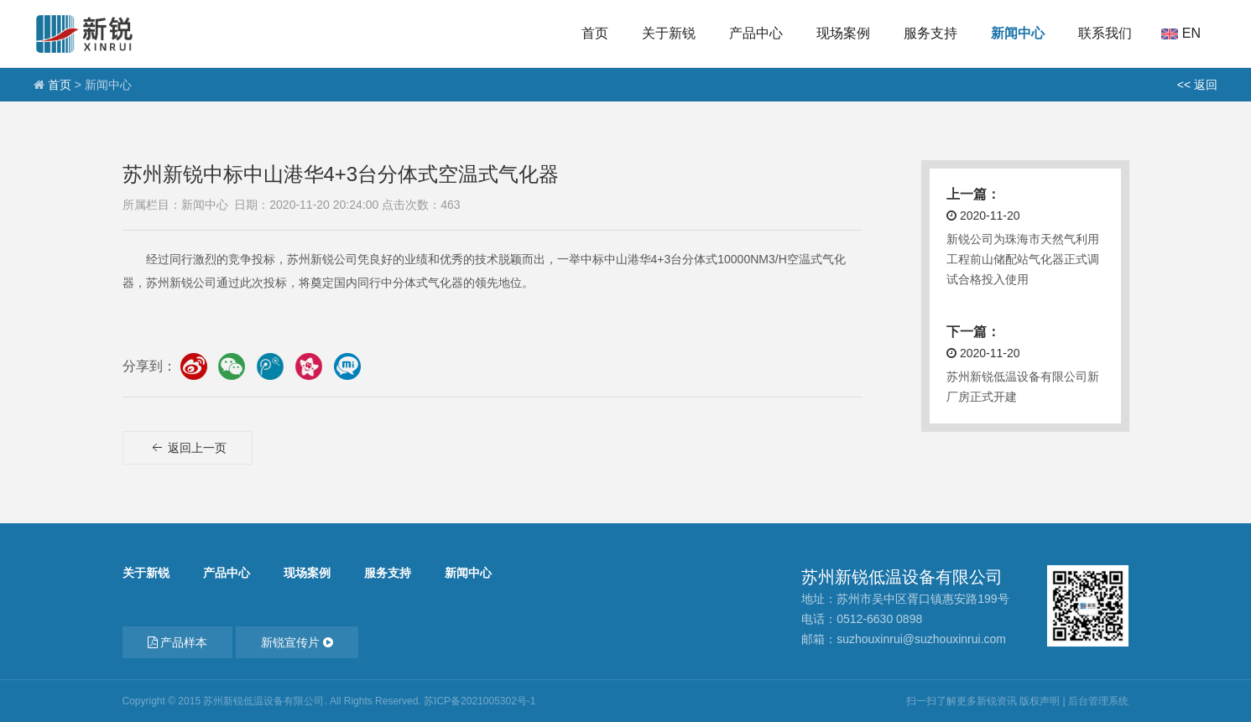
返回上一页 (188, 458)
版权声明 (1039, 701)
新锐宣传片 (297, 642)
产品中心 (756, 33)
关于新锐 (669, 33)
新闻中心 (1018, 33)
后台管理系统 (1098, 701)
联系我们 (1105, 33)
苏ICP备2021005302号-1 (479, 701)
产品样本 (178, 642)
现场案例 (843, 33)
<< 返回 (1197, 84)
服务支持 (930, 33)
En (1191, 33)
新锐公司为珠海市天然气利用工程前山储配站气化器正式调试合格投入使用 (1022, 259)
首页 (594, 33)
